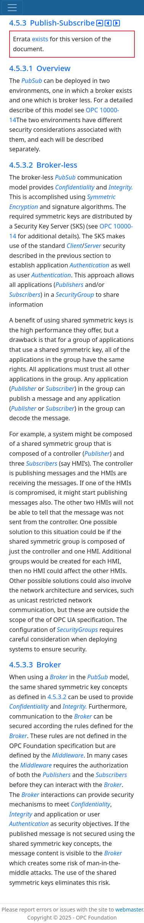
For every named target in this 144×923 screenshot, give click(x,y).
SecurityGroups (78, 629)
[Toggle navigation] (12, 7)
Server (92, 245)
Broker (59, 677)
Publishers (69, 284)
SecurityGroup (75, 294)
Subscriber (60, 388)
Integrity (20, 814)
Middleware (68, 755)
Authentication (90, 265)
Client (74, 245)
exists (40, 39)
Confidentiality (74, 187)
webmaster (129, 909)
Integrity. (120, 187)
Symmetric (101, 197)
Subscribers (24, 294)
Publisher (23, 388)
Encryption (23, 206)
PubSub (31, 80)
